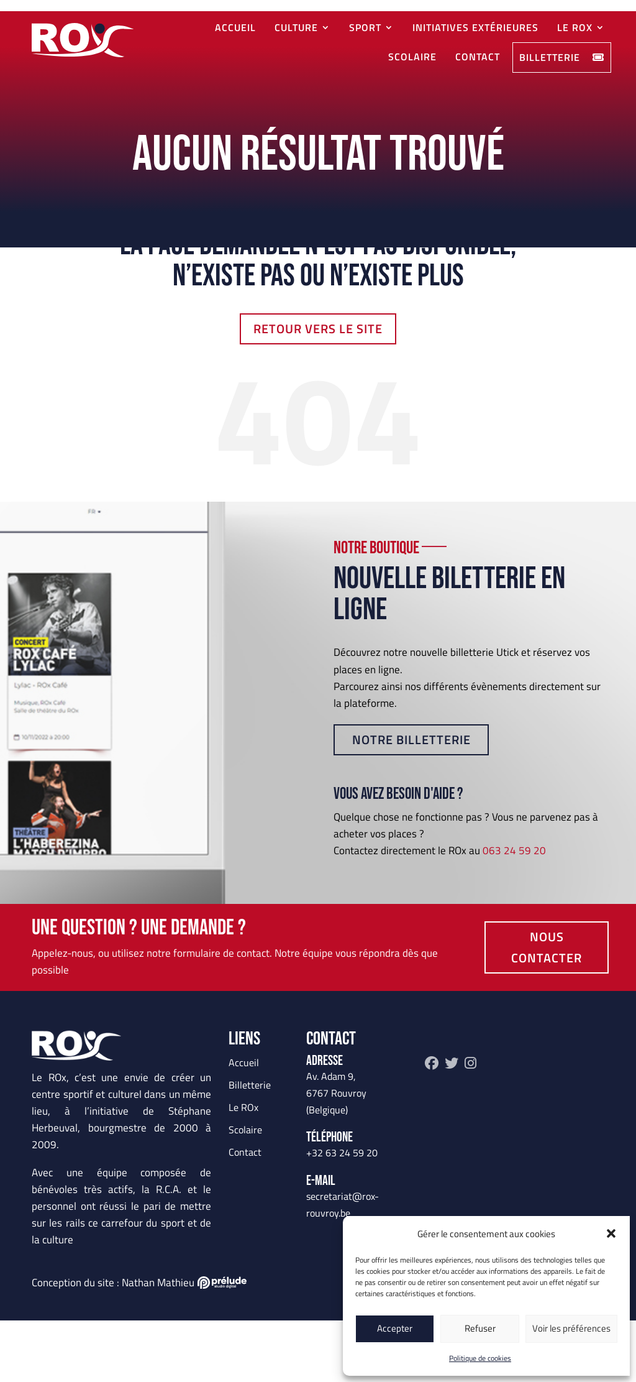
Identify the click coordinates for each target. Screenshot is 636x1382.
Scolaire (412, 56)
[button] (611, 1233)
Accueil (235, 26)
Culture (296, 26)
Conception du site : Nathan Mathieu (139, 1344)
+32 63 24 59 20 (342, 1214)
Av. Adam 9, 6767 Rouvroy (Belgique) (336, 1154)
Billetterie (561, 57)
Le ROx (575, 26)
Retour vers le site (318, 390)
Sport (365, 26)
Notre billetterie (411, 801)
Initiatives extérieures (475, 26)
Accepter (394, 1328)
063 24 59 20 (514, 912)
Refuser (480, 1328)
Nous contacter (546, 1008)
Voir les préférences (571, 1328)
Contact (477, 56)
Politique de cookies (480, 1358)
